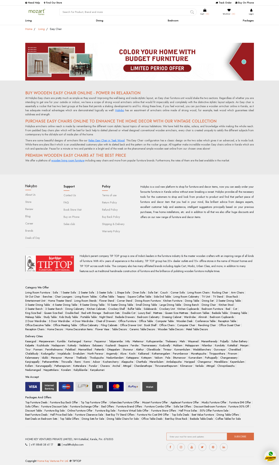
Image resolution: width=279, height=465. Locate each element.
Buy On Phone (244, 2)
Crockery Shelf (116, 309)
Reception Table (227, 321)
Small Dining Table (146, 305)
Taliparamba (116, 341)
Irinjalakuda (64, 354)
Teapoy (121, 297)
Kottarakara (79, 366)
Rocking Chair (220, 292)
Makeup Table (33, 317)
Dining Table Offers (228, 415)
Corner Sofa (178, 292)
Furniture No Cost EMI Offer (153, 415)
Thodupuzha (96, 358)
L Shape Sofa (122, 292)
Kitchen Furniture (172, 301)
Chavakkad (234, 349)
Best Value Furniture (203, 415)
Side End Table (162, 297)
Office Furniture (127, 321)
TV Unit (206, 297)
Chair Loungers (63, 297)
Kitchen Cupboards (188, 309)
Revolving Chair (207, 325)
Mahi (182, 341)
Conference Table (205, 321)
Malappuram (192, 345)
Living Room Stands (85, 301)
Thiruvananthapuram (166, 366)
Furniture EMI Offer (240, 402)
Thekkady (81, 358)
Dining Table (192, 301)
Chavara (105, 366)
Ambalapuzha (174, 362)
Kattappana (132, 358)
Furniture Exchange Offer (84, 406)
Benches (47, 297)
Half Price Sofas (188, 410)
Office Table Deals (151, 419)
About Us (30, 195)
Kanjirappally (32, 362)
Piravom (232, 354)
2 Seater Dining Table (228, 301)
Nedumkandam (115, 358)
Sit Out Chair (32, 297)
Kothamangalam (161, 354)
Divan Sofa (139, 292)
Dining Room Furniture (148, 301)
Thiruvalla (66, 362)
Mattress (157, 313)
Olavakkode (153, 349)
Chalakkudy (31, 354)
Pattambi (99, 349)
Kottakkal (232, 345)
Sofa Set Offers (182, 406)
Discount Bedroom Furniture (210, 406)
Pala (167, 358)
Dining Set (207, 301)
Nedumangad (33, 370)
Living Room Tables (86, 297)
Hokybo (119, 110)
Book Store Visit (72, 210)
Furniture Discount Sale (54, 406)
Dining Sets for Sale (93, 419)
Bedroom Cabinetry (148, 317)
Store (28, 202)
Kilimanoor (186, 366)
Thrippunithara (217, 354)
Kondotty (220, 345)
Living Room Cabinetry (186, 297)
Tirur (28, 349)
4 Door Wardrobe (82, 321)
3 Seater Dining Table (37, 305)
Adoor (96, 362)
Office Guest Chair (229, 325)
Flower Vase (102, 329)
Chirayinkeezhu (226, 366)
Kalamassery (32, 358)
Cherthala (141, 362)
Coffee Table (106, 297)
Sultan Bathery (239, 341)
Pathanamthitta (50, 362)
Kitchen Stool (226, 305)
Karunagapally (44, 366)
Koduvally (164, 345)
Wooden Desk (184, 321)
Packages (248, 20)
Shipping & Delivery (113, 224)
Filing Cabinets (109, 325)
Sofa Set (152, 292)
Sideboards (150, 309)
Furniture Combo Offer (158, 406)
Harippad (189, 362)
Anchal (116, 366)
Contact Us (70, 195)
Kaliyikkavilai (80, 370)
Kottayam (146, 358)
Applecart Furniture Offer (185, 402)
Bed (228, 309)
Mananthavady (209, 341)
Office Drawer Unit (131, 325)
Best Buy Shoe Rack (176, 419)
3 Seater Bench (54, 309)
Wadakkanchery (202, 349)
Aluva (123, 354)
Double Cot (128, 313)
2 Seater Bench (34, 309)
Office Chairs (166, 325)
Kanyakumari (97, 370)
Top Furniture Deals (36, 402)
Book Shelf (150, 325)
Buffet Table (134, 309)
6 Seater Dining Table (64, 305)
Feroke (134, 345)
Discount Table (33, 410)
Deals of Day (32, 238)
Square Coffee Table (139, 297)
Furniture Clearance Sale (89, 415)
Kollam (29, 366)
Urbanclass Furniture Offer (124, 402)
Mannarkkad (85, 349)
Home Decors (55, 329)
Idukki (45, 358)
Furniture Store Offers (163, 410)
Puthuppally (211, 358)
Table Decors (119, 329)
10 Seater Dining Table (120, 305)
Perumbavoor (180, 354)
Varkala (199, 366)
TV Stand (218, 297)
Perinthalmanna (54, 349)
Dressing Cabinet (171, 317)
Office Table (146, 321)
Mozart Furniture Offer (155, 402)
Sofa (55, 292)
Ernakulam (79, 354)
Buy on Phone (71, 217)
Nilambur (207, 345)
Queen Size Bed (53, 313)
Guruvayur (220, 349)
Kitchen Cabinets (96, 309)
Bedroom (173, 20)
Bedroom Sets (112, 313)
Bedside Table (220, 313)
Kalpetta (29, 345)
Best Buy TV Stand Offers (120, 415)
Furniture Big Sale (55, 410)
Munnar (69, 358)
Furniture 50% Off (238, 406)
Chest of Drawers (105, 321)
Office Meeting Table (65, 325)
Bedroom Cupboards (222, 317)
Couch (164, 292)
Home (28, 29)
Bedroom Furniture (212, 309)
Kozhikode (43, 345)
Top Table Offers (69, 419)
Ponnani (38, 349)
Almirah (202, 317)
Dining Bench (191, 305)
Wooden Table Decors (170, 329)
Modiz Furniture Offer (214, 402)
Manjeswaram (46, 341)
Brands (29, 231)
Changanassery (228, 358)
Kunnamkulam (182, 349)
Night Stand (106, 317)
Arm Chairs (237, 292)
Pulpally (224, 341)
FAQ (66, 202)
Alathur (140, 349)
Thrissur (167, 349)
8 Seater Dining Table (92, 305)
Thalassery (171, 341)
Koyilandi (111, 345)
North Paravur (95, 354)
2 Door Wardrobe (35, 321)
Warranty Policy (111, 231)
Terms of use (109, 195)
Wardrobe (190, 317)
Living (28, 20)
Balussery (98, 345)
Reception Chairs (34, 329)
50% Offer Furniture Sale (214, 410)
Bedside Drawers (125, 317)
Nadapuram (58, 345)
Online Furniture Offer (80, 410)
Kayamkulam (237, 362)
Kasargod (30, 341)
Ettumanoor (179, 358)
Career (29, 223)
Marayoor (56, 358)
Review (29, 209)
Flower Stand (106, 301)
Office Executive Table (37, 325)
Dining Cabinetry (74, 309)
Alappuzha (127, 362)
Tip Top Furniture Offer (94, 402)
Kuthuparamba (154, 341)
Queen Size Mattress (176, 313)
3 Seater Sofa (104, 292)
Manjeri (244, 345)
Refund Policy (110, 210)
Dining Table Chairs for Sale (123, 419)
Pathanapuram (62, 366)
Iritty (127, 341)
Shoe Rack (232, 297)
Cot (235, 309)
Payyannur (100, 341)
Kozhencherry (111, 362)
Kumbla (61, 341)
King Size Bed (33, 313)
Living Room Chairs (198, 292)
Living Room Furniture (37, 292)
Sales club (69, 224)
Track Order (224, 2)
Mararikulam (157, 362)
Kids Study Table (68, 317)
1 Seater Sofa (68, 292)
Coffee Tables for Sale (228, 419)
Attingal (127, 366)
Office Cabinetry (89, 325)
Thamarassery (149, 345)
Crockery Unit (167, 309)
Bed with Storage (91, 313)
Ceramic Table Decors (142, 329)
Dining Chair (209, 305)
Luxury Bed (144, 313)
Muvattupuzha (198, 354)
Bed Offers (107, 406)
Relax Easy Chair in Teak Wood (106, 140)
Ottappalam (113, 349)
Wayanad (193, 341)
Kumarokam (195, 358)
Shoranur (128, 349)
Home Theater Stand (60, 301)
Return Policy (109, 202)
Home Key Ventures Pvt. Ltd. (53, 461)
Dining (99, 20)
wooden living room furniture (67, 160)
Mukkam (177, 345)
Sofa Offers (31, 406)
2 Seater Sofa (86, 292)
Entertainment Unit (35, 301)
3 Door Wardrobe (59, 321)
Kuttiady (72, 345)
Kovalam (66, 370)
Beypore (123, 345)
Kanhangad (74, 341)
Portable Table (88, 317)
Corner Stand (124, 301)
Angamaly (111, 354)
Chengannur (205, 362)
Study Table (50, 317)
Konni (87, 362)
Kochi (132, 354)
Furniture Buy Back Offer (64, 402)
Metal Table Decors (197, 329)
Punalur (93, 366)
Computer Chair (186, 325)
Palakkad (70, 349)
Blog (28, 216)
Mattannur (138, 341)
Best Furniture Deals (36, 415)
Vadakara (84, 345)
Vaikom (158, 358)
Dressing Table (238, 313)
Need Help (32, 2)
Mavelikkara (220, 362)
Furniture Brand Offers (129, 406)
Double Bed (72, 313)
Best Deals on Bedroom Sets (41, 419)
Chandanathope (143, 366)
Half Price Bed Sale (61, 415)
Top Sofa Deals (180, 415)
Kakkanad (143, 354)
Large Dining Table (170, 305)
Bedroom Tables (200, 313)
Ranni (78, 362)
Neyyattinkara (51, 370)
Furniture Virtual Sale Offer (133, 410)
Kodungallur (48, 354)
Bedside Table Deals (201, 419)
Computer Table (165, 321)
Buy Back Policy (111, 217)
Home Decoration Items (79, 329)
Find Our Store (53, 2)
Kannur (88, 341)
